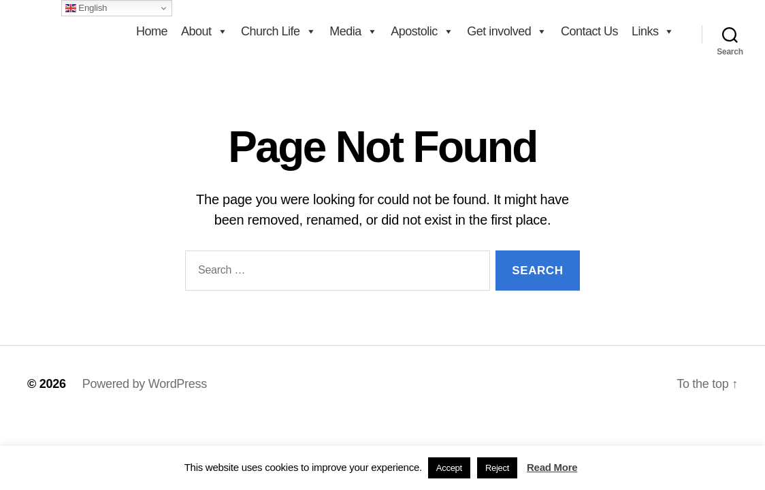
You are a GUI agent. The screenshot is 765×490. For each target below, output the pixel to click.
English (86, 8)
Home (151, 31)
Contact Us (589, 31)
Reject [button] (497, 468)
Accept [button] (449, 468)
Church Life (278, 31)
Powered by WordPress (144, 384)
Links (653, 31)
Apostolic (422, 31)
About (204, 31)
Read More (552, 467)
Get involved (507, 31)
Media (353, 31)
